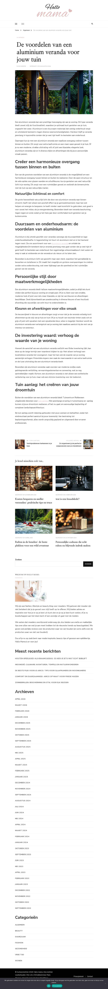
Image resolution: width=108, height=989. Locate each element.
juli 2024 (19, 811)
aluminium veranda (60, 243)
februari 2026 (22, 715)
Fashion (19, 947)
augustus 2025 (22, 751)
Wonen (18, 965)
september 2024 (23, 799)
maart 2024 (21, 835)
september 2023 (23, 859)
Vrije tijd (19, 959)
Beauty (19, 935)
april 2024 (20, 829)
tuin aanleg (43, 400)
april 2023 (20, 877)
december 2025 (22, 727)
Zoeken (18, 564)
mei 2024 (19, 823)
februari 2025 (22, 775)
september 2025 (23, 745)
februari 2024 (22, 841)
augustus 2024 (22, 805)
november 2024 (22, 793)
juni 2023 (19, 865)
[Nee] (105, 983)
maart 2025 (21, 769)
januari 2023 (21, 889)
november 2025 (22, 733)
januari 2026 (21, 721)
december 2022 (22, 895)
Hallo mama (38, 976)
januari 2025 (21, 781)
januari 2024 (21, 847)
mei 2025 (19, 757)
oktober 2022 (22, 907)
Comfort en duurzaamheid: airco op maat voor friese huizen (47, 681)
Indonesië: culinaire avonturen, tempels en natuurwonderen (46, 669)
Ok (49, 986)
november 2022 (22, 901)
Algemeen (20, 37)
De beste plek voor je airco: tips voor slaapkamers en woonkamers (50, 675)
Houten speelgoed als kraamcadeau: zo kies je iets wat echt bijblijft (51, 663)
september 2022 (23, 913)
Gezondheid (21, 953)
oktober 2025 (22, 739)
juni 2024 (19, 817)
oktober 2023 (22, 853)
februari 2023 (22, 883)
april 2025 (20, 763)
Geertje (23, 66)
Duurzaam (20, 941)
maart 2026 (21, 709)
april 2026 (20, 703)
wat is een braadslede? (68, 499)
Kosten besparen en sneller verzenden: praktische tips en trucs (31, 503)
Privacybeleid (57, 986)
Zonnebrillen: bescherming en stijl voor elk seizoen (42, 687)
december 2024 (22, 787)
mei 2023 (19, 871)
